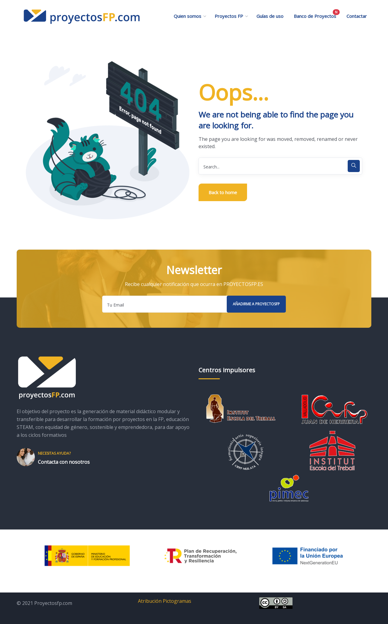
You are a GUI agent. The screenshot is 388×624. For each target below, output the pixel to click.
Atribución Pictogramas (164, 601)
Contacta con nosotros (64, 462)
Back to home (223, 192)
